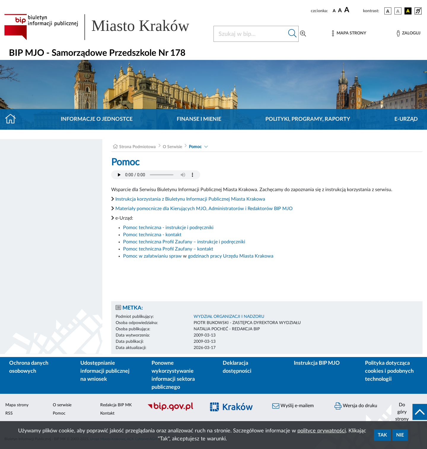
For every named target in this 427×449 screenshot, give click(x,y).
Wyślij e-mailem (293, 406)
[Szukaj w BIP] (250, 34)
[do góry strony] (409, 412)
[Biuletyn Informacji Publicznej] (173, 410)
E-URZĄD (406, 119)
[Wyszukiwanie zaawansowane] (303, 34)
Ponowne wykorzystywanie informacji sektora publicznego (173, 375)
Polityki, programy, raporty (307, 119)
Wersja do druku (355, 406)
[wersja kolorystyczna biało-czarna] (397, 11)
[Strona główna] (12, 119)
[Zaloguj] (408, 33)
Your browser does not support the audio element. (155, 174)
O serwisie (62, 405)
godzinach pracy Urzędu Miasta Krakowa (230, 256)
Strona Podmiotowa (137, 147)
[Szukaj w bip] (292, 34)
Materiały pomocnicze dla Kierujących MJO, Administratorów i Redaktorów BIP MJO (204, 208)
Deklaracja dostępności (237, 367)
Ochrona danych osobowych (28, 367)
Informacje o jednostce (97, 119)
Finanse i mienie (199, 119)
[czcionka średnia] (339, 11)
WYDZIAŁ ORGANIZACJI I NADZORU (229, 317)
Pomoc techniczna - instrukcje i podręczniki (168, 227)
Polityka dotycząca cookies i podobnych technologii (389, 371)
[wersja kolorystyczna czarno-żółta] (408, 11)
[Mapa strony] (349, 33)
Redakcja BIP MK (116, 405)
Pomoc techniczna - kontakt (152, 234)
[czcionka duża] (353, 10)
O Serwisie (172, 147)
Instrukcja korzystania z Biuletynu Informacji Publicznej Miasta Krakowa (190, 199)
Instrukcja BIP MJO (317, 363)
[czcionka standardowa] (334, 10)
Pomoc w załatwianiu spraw (152, 256)
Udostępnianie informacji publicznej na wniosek (105, 371)
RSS (9, 413)
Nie (400, 435)
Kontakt (107, 413)
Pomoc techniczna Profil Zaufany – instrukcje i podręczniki (184, 241)
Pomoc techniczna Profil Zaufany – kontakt (168, 249)
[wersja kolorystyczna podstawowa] (387, 11)
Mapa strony (16, 405)
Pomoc (195, 147)
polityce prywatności (321, 431)
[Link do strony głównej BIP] (105, 27)
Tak (382, 435)
